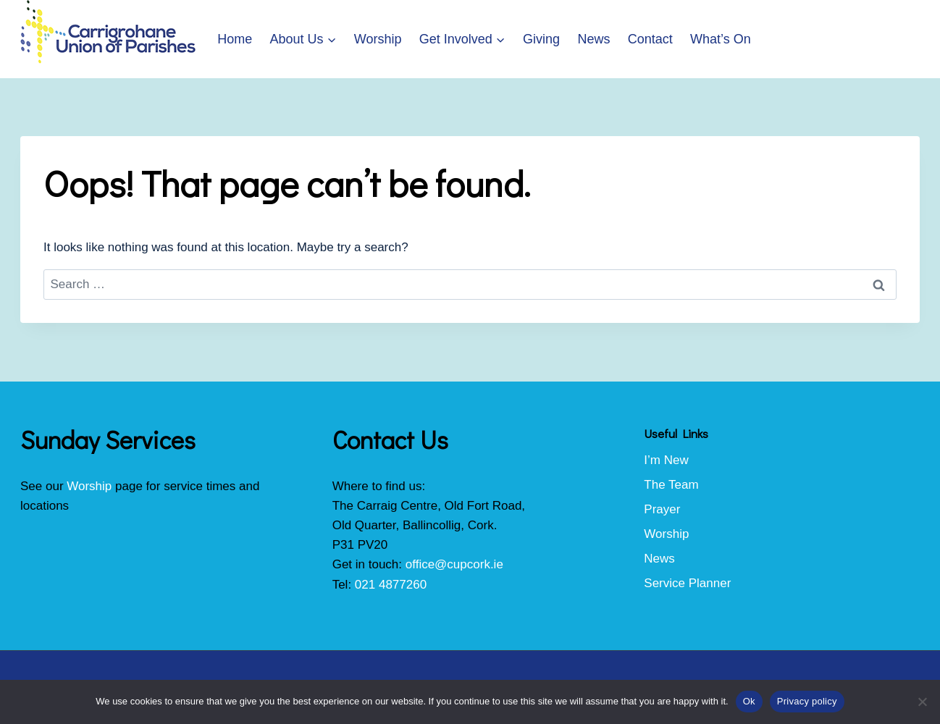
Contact (650, 39)
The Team (671, 485)
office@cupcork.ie (454, 564)
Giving (541, 39)
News (593, 39)
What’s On (720, 39)
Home (234, 39)
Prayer (662, 509)
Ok (749, 701)
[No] (922, 701)
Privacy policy (807, 701)
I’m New (666, 460)
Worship (378, 39)
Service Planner (687, 583)
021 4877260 (391, 585)
